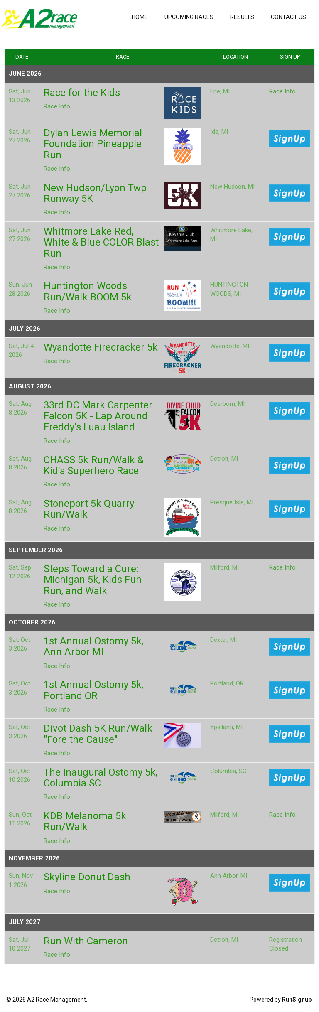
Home (140, 17)
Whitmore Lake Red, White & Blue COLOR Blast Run (101, 242)
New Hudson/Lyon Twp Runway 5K (95, 193)
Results (242, 17)
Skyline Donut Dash (87, 877)
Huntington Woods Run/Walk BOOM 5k (88, 291)
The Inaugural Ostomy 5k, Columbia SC (100, 777)
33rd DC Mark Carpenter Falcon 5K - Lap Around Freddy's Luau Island (98, 416)
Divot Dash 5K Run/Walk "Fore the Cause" (98, 733)
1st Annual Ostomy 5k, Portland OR (93, 690)
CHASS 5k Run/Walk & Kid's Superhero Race (94, 465)
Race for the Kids (82, 92)
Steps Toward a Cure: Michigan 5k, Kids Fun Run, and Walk (93, 580)
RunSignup (297, 999)
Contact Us (288, 17)
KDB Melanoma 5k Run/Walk (85, 821)
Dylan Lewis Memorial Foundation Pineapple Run (93, 144)
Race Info (57, 106)
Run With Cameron (86, 941)
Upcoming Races (188, 17)
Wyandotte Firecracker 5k (101, 347)
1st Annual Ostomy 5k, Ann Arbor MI (93, 646)
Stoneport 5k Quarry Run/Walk (89, 509)
